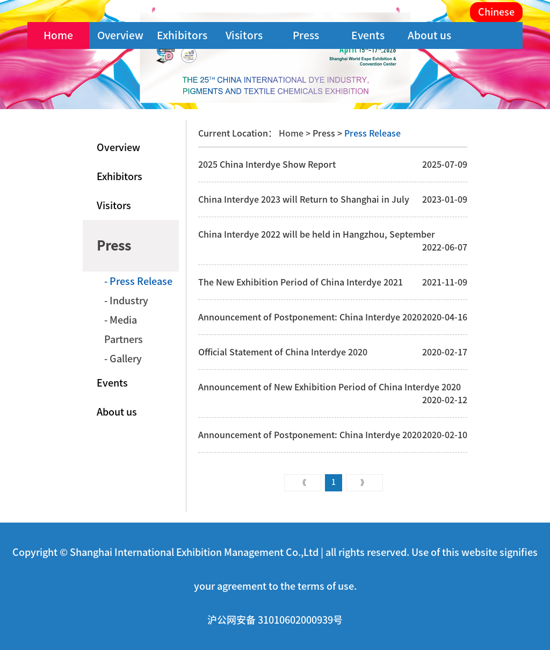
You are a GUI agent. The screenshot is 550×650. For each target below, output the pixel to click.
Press (306, 35)
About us (429, 35)
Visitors (244, 35)
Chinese (496, 12)
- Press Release (138, 281)
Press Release (371, 133)
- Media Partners (123, 329)
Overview (120, 35)
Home (58, 35)
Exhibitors (182, 35)
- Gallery (123, 358)
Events (368, 35)
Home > (296, 133)
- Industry (126, 300)
